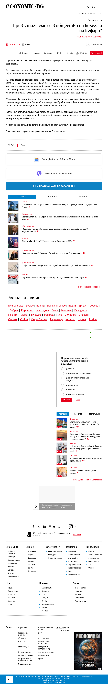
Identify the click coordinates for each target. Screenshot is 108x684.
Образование (73, 561)
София (24, 319)
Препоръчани (84, 197)
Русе (59, 314)
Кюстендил (42, 310)
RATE (43, 594)
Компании (25, 202)
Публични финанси (28, 226)
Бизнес (30, 547)
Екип (40, 633)
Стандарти (52, 555)
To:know (78, 594)
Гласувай (66, 400)
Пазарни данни (80, 601)
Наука (10, 588)
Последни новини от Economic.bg (87, 480)
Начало (81, 14)
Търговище (56, 319)
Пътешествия (74, 419)
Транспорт (12, 567)
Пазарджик (80, 310)
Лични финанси (74, 555)
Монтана (66, 310)
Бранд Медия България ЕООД (44, 648)
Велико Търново (56, 305)
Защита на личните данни (45, 629)
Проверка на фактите (23, 634)
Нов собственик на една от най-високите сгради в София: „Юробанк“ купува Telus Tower (59, 206)
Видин (72, 305)
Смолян (12, 319)
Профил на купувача (26, 655)
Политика (72, 551)
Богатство (11, 594)
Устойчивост (53, 547)
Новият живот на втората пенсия (83, 471)
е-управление (93, 558)
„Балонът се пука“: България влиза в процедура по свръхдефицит (53, 253)
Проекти (43, 583)
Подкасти (45, 591)
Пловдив (36, 314)
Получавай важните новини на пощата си (51, 533)
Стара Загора (39, 319)
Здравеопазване (74, 565)
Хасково (70, 319)
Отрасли (31, 555)
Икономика (12, 547)
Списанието (73, 455)
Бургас (30, 305)
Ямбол (93, 319)
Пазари (31, 561)
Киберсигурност (94, 561)
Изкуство (72, 443)
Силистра (70, 314)
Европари (25, 238)
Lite (8, 583)
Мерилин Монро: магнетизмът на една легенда (86, 459)
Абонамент (22, 638)
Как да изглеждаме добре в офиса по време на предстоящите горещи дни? (86, 448)
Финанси (31, 565)
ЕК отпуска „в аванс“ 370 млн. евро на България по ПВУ (48, 241)
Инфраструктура (27, 214)
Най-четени (52, 197)
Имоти (30, 568)
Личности (11, 598)
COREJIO (45, 598)
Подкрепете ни (43, 655)
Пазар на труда (13, 576)
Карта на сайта (43, 638)
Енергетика (12, 563)
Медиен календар (24, 664)
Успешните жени (48, 604)
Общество (71, 547)
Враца (82, 305)
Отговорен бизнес (55, 558)
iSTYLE (11, 145)
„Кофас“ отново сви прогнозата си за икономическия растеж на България (57, 265)
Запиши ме (77, 534)
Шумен (82, 319)
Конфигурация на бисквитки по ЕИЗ (25, 660)
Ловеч (55, 310)
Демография (73, 558)
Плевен (24, 314)
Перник (12, 314)
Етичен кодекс (23, 647)
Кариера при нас (24, 652)
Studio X (61, 680)
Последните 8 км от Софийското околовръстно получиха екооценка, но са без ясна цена (60, 218)
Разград (49, 314)
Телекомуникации (95, 555)
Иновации (32, 558)
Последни (22, 197)
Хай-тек (91, 565)
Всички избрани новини (89, 287)
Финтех (91, 568)
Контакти (21, 641)
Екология (71, 571)
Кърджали (27, 310)
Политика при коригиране (43, 642)
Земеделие (12, 570)
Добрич (14, 310)
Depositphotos (60, 682)
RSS (72, 526)
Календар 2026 (47, 588)
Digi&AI (91, 551)
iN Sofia (44, 601)
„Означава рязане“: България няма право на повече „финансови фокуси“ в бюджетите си (55, 230)
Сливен (83, 314)
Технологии (92, 547)
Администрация (74, 574)
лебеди (22, 145)
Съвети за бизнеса (55, 551)
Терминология (80, 588)
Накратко (78, 591)
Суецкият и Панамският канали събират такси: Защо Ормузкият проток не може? (85, 436)
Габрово (93, 305)
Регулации (32, 571)
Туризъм (11, 573)
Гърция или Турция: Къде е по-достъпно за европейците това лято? (84, 424)
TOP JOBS (45, 611)
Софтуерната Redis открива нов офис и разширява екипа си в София (54, 277)
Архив (78, 400)
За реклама (22, 628)
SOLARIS (45, 608)
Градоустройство (74, 568)
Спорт (10, 604)
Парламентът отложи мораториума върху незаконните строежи (57, 506)
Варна (40, 305)
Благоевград (15, 305)
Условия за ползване (46, 652)
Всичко (76, 583)
